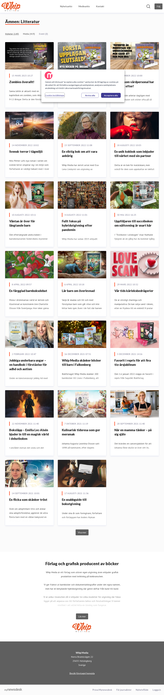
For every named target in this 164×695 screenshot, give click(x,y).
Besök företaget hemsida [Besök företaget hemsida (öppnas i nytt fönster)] (82, 673)
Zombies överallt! (21, 82)
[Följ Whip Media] (158, 6)
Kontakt (100, 6)
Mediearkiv (84, 6)
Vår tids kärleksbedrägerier (133, 291)
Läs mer (82, 616)
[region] (83, 85)
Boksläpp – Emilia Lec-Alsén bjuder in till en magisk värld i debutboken (29, 434)
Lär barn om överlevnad (78, 291)
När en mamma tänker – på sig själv (133, 432)
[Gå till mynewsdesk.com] (13, 690)
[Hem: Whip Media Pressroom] (11, 6)
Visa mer (82, 532)
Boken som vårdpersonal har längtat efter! (134, 84)
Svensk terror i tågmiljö (26, 151)
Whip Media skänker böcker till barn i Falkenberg (81, 362)
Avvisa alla (90, 95)
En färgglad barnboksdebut (28, 291)
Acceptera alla (111, 95)
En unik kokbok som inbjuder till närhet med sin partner (134, 154)
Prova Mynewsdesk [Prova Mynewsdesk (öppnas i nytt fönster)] (102, 689)
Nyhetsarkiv (66, 6)
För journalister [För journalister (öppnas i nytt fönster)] (124, 689)
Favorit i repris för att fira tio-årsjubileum (132, 362)
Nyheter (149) (12, 33)
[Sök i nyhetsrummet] (148, 6)
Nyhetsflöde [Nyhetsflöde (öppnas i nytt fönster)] (142, 689)
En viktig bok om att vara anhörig (79, 154)
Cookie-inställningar (54, 95)
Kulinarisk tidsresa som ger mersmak (81, 432)
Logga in (156, 689)
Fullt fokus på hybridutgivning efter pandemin (77, 225)
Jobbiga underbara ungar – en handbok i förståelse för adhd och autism (28, 364)
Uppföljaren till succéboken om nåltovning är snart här (133, 223)
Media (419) (29, 33)
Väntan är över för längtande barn (22, 223)
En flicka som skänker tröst (28, 499)
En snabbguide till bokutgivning (74, 502)
